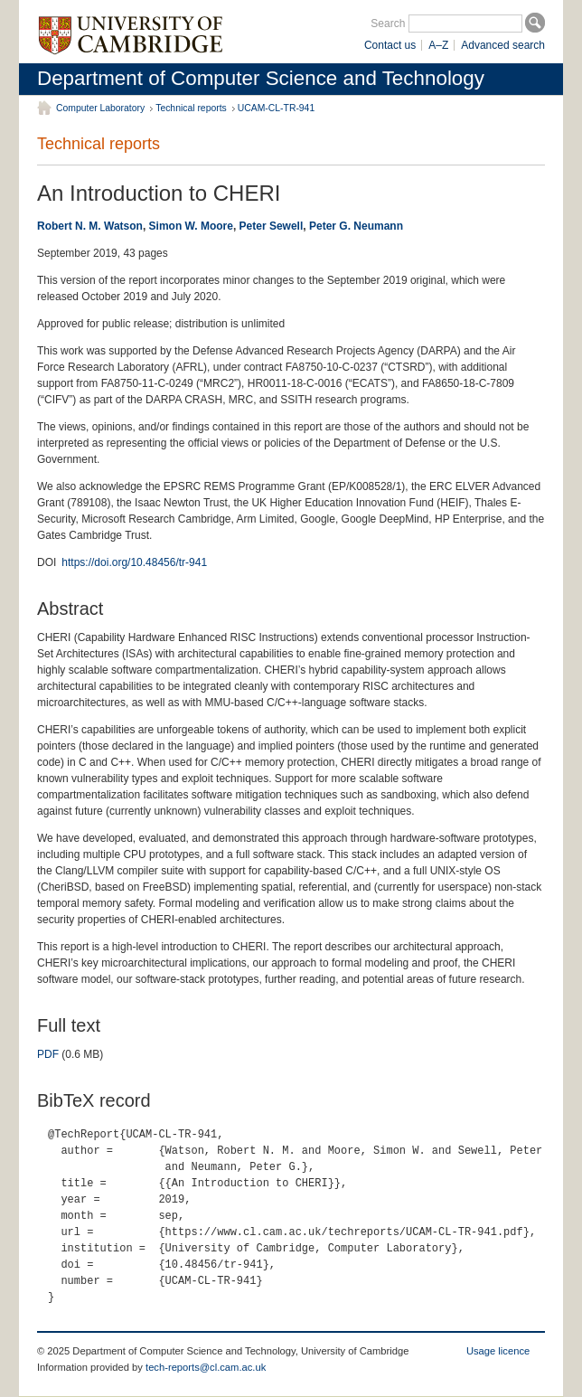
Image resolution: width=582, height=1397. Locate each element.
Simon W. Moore (191, 226)
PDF (48, 1054)
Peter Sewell (271, 226)
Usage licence (498, 1350)
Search (388, 23)
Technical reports (191, 108)
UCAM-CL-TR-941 (276, 108)
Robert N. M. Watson (90, 226)
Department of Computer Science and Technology (260, 78)
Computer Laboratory (100, 108)
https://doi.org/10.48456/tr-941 (134, 562)
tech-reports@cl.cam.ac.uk (206, 1367)
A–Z (438, 45)
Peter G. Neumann (356, 226)
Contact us (390, 45)
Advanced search (503, 45)
